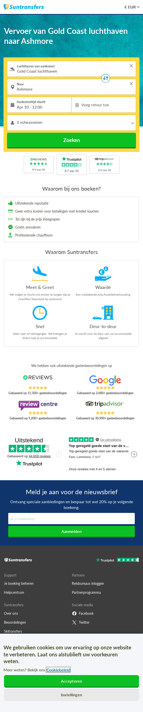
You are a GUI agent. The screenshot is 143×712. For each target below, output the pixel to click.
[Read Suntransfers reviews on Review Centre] (37, 405)
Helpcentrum (14, 592)
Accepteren (71, 681)
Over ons (11, 613)
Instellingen (71, 694)
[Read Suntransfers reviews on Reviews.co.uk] (37, 380)
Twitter (81, 622)
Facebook (83, 613)
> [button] (131, 65)
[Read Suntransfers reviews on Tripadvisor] (105, 405)
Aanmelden (71, 531)
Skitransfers (13, 631)
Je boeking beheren (19, 583)
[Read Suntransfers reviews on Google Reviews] (105, 380)
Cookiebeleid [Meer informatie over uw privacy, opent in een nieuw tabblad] (58, 669)
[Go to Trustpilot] (117, 560)
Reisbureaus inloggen (88, 583)
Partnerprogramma (86, 592)
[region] (71, 673)
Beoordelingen (15, 622)
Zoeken (71, 140)
